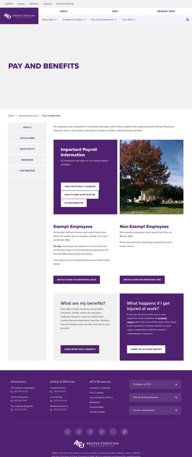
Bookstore (95, 402)
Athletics (34, 3)
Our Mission (27, 170)
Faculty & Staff (97, 411)
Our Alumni (27, 138)
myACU (9, 3)
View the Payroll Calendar (80, 186)
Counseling (56, 397)
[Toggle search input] (187, 19)
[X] (90, 431)
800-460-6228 (19, 391)
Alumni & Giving (64, 3)
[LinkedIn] (113, 431)
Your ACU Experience (103, 19)
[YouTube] (101, 431)
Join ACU (129, 19)
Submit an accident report (146, 349)
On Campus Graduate (22, 406)
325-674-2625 (58, 409)
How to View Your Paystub (79, 195)
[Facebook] (67, 431)
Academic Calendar (100, 387)
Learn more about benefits (79, 349)
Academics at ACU (74, 19)
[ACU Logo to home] (19, 16)
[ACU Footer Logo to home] (96, 444)
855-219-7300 (19, 400)
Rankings (27, 159)
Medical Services (59, 406)
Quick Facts (27, 148)
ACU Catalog (96, 392)
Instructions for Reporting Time (142, 279)
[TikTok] (124, 431)
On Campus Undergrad (23, 387)
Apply (64, 11)
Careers (48, 3)
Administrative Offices (101, 397)
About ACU (49, 19)
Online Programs (19, 397)
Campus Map (96, 407)
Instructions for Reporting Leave (76, 279)
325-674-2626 (58, 400)
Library (21, 3)
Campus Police (58, 387)
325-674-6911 (19, 409)
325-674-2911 (58, 391)
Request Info (166, 11)
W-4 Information (73, 203)
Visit (115, 11)
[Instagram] (78, 431)
